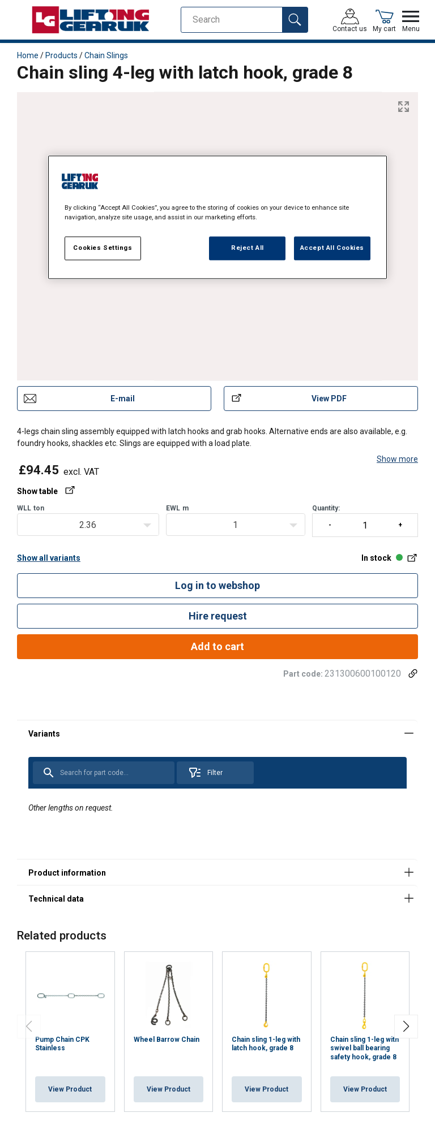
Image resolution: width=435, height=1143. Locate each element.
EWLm (177, 508)
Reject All (247, 248)
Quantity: (365, 520)
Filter (205, 773)
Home (28, 55)
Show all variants (48, 557)
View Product (70, 1089)
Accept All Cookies (332, 248)
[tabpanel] (217, 789)
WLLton (30, 508)
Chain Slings (106, 55)
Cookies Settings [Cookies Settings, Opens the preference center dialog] (102, 248)
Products (61, 55)
